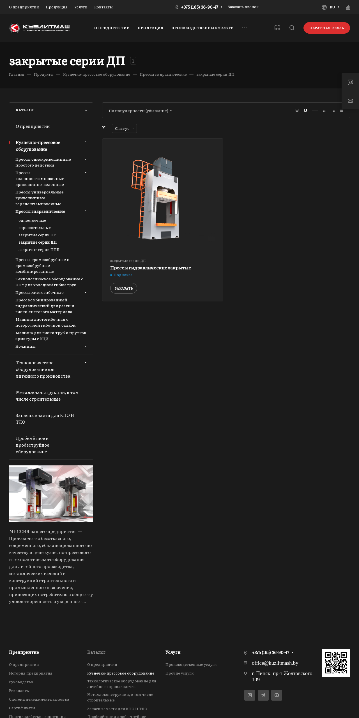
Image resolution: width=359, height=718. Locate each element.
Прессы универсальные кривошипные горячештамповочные (39, 197)
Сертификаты (22, 707)
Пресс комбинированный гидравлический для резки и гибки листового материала (44, 305)
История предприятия (30, 673)
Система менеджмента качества (39, 699)
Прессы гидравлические (51, 211)
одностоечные (32, 220)
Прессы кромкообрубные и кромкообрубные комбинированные (42, 265)
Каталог (96, 652)
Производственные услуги (191, 664)
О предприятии (33, 126)
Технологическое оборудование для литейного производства (52, 369)
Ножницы (51, 346)
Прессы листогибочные (51, 292)
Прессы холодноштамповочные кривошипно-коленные (51, 178)
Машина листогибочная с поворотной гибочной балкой (45, 322)
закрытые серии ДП (38, 242)
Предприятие (24, 652)
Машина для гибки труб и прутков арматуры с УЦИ (50, 335)
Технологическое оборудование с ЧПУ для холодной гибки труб (49, 281)
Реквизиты (19, 690)
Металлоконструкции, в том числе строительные (47, 395)
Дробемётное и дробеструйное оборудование (32, 445)
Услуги (172, 652)
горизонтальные (35, 227)
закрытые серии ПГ (37, 234)
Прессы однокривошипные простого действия (51, 162)
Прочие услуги (179, 673)
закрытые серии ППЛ (39, 249)
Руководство (21, 681)
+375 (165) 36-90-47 (199, 7)
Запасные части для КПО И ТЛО (45, 418)
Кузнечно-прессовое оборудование (52, 145)
